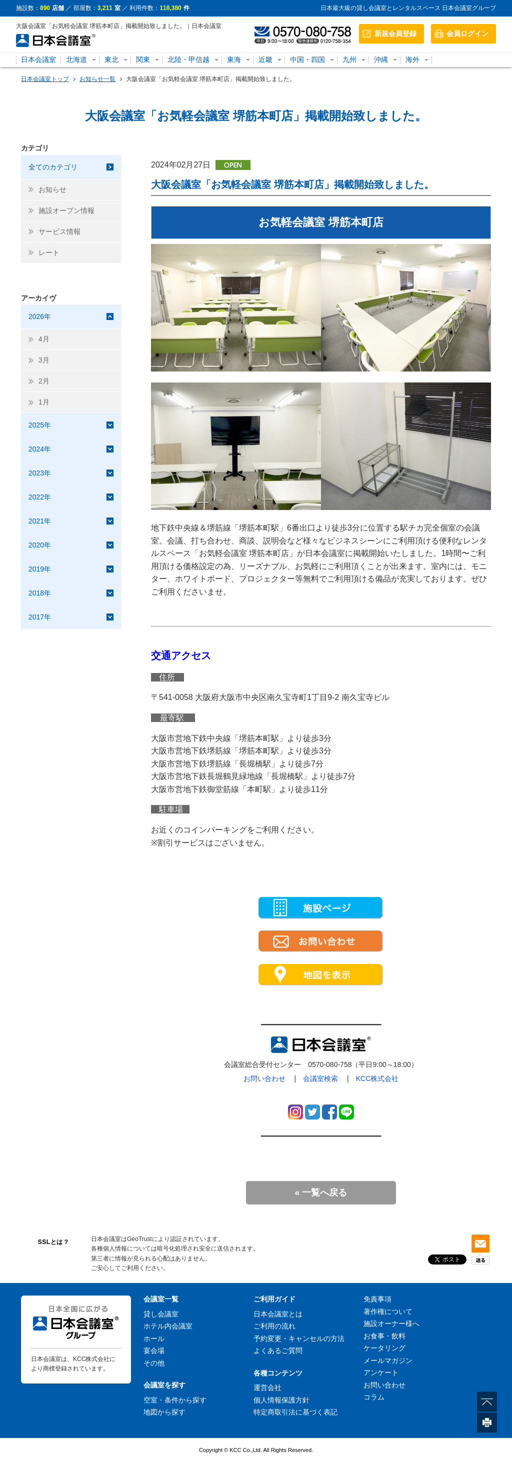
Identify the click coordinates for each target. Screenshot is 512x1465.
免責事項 (378, 1299)
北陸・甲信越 (189, 60)
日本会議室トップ (45, 79)
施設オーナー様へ (392, 1324)
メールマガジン (388, 1360)
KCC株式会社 (377, 1078)
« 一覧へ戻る (320, 1193)
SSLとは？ (53, 1242)
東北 (111, 60)
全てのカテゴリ (53, 167)
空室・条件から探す (175, 1400)
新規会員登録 (395, 34)
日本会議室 (38, 60)
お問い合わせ (265, 1078)
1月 (44, 402)
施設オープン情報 (66, 210)
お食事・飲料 (385, 1336)
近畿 (265, 60)
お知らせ (52, 190)
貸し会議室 (161, 1314)
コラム (374, 1397)
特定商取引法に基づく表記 (296, 1412)
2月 (44, 381)
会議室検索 (320, 1078)
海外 (413, 60)
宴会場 (154, 1350)
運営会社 (268, 1388)
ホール (154, 1338)
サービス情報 (59, 232)
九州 (349, 60)
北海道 (76, 60)
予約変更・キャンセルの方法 (299, 1338)
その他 (154, 1363)
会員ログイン (467, 34)
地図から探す (165, 1412)
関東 (143, 60)
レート (49, 252)
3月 (44, 360)
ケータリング (385, 1348)
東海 (234, 60)
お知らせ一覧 (98, 79)
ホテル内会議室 (168, 1326)
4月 (44, 339)
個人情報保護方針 (282, 1400)
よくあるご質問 (278, 1350)
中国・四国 (307, 60)
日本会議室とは (278, 1314)
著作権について (388, 1312)
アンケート (381, 1372)
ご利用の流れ (275, 1326)
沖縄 (381, 60)
